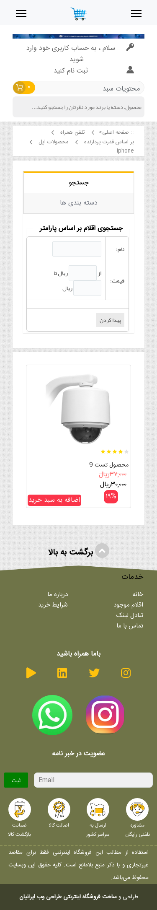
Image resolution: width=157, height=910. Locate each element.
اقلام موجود (128, 605)
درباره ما (57, 594)
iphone (124, 151)
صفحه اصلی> (114, 132)
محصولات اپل (52, 142)
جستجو (79, 183)
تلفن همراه (72, 132)
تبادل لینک (129, 615)
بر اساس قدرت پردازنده (108, 142)
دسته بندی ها (79, 203)
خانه (137, 594)
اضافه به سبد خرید (54, 500)
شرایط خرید (53, 605)
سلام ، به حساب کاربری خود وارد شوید (80, 54)
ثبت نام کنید (94, 71)
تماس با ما (129, 626)
